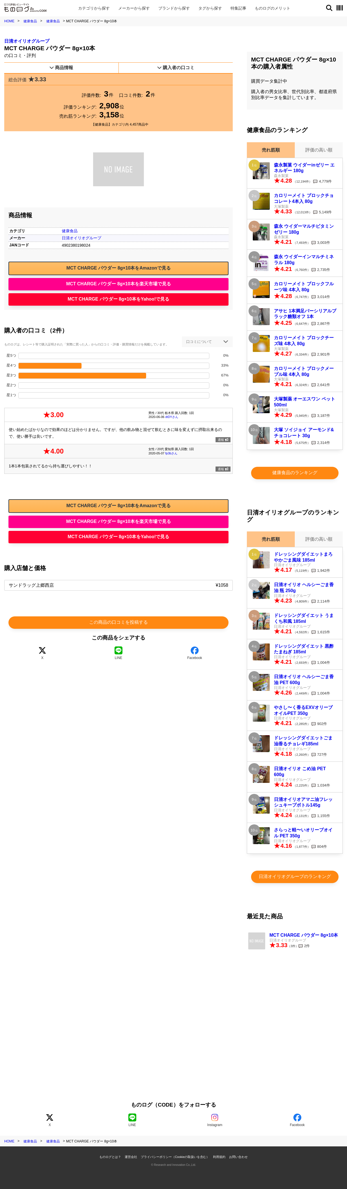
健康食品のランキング (294, 472)
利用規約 (219, 1157)
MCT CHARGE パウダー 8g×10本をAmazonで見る (118, 268)
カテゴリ (94, 8)
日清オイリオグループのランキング (295, 876)
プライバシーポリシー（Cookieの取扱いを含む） (175, 1157)
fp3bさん (171, 453)
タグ (210, 8)
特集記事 (238, 8)
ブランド (174, 8)
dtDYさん (171, 417)
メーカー (134, 8)
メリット (272, 8)
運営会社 (131, 1157)
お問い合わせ (238, 1157)
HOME (9, 21)
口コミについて (199, 342)
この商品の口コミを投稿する (118, 622)
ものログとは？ (110, 1157)
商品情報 (61, 67)
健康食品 (30, 21)
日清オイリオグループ (26, 41)
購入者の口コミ (175, 67)
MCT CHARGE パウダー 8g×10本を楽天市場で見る (118, 283)
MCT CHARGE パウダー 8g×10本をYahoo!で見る (118, 299)
